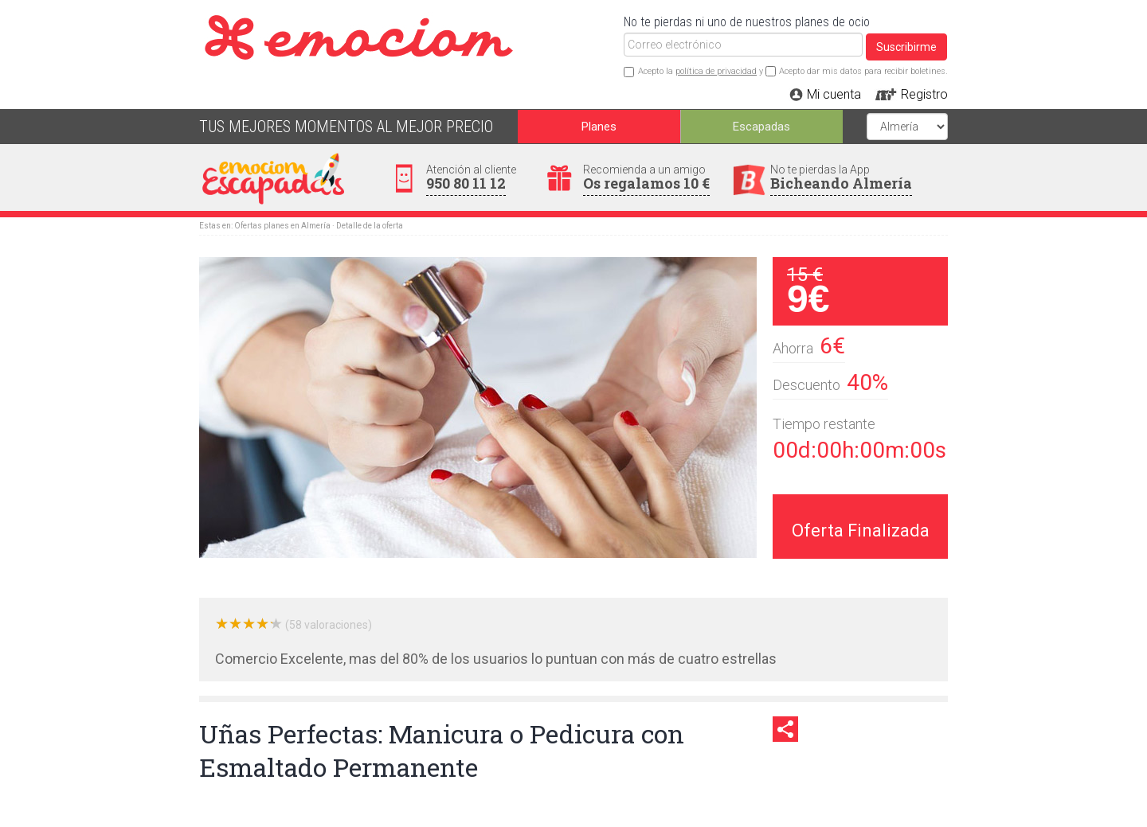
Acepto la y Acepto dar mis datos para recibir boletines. (793, 71)
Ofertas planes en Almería (282, 225)
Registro (924, 94)
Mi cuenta (834, 94)
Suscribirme (906, 47)
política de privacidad (716, 71)
